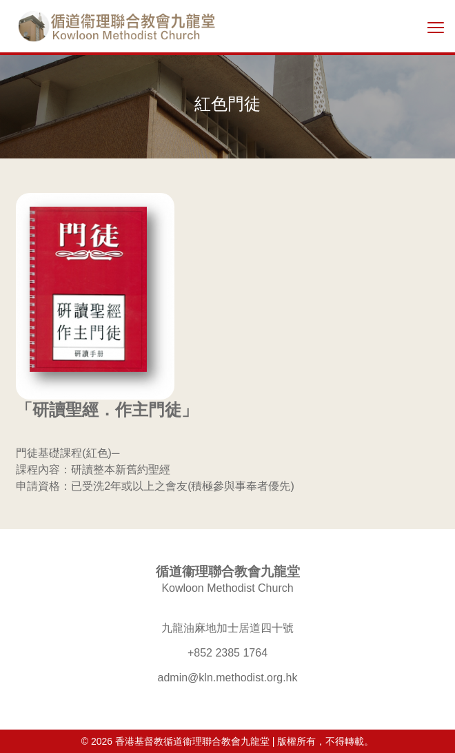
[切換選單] (435, 26)
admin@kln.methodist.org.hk (228, 677)
